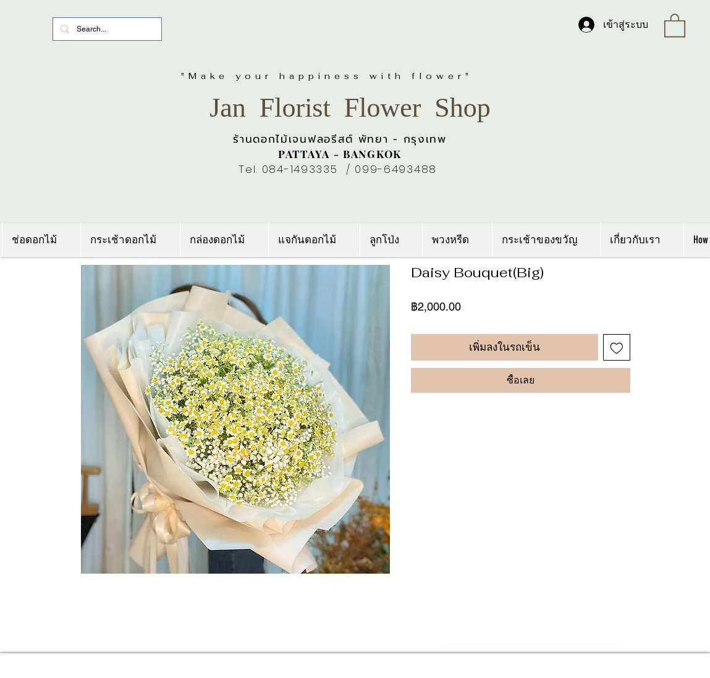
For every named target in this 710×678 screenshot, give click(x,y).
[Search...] (106, 29)
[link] (674, 24)
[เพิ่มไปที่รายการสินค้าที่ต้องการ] (616, 347)
